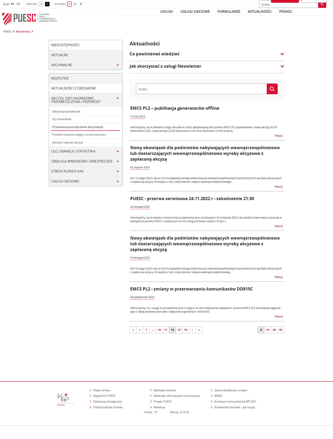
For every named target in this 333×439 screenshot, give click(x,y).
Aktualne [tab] (59, 55)
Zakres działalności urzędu (231, 372)
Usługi (166, 11)
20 (274, 330)
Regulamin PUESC (104, 377)
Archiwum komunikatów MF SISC (235, 383)
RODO (218, 377)
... (153, 330)
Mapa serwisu (102, 372)
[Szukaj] (201, 89)
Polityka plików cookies (108, 389)
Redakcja (159, 389)
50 (280, 330)
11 (165, 330)
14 (185, 330)
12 (172, 330)
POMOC (285, 11)
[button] (207, 56)
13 (179, 330)
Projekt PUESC (163, 383)
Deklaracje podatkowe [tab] (66, 111)
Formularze (228, 11)
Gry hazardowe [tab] (61, 119)
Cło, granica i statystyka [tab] (73, 151)
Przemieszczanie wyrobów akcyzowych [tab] (77, 127)
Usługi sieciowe (195, 11)
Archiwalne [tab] (61, 65)
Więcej (279, 135)
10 (159, 330)
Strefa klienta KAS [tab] (67, 171)
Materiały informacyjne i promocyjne (177, 377)
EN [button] (19, 4)
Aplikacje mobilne (165, 372)
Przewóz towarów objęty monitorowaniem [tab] (79, 134)
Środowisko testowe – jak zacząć (235, 389)
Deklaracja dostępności (107, 383)
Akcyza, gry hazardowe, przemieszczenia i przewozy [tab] (75, 100)
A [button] (42, 4)
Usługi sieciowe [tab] (65, 181)
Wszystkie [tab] (60, 78)
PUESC (7, 31)
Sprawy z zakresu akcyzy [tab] (67, 142)
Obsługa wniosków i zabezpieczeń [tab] (81, 161)
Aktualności (260, 11)
